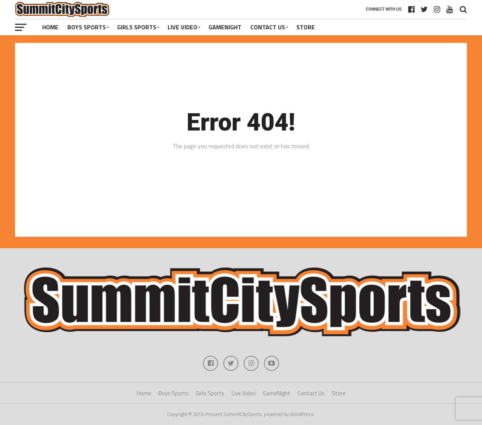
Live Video (182, 27)
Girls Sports (136, 27)
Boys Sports (86, 27)
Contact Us (267, 27)
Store (305, 27)
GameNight (225, 27)
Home (50, 27)
